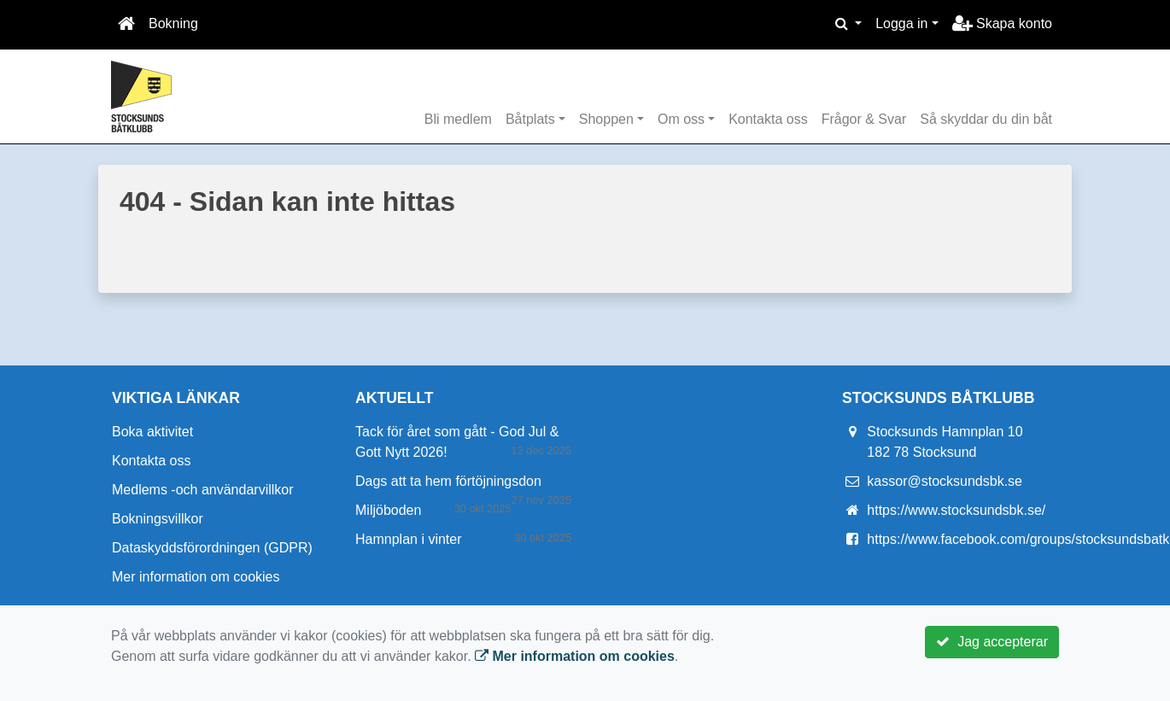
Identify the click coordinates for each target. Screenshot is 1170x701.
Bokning (173, 23)
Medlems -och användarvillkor (203, 489)
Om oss (681, 119)
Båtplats (530, 119)
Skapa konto (1002, 23)
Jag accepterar (992, 641)
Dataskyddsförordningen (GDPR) (212, 547)
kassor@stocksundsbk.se (944, 481)
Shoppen (606, 119)
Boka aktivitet (152, 431)
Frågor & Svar (864, 119)
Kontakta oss (768, 119)
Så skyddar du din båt (986, 119)
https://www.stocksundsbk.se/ (956, 510)
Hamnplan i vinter (408, 539)
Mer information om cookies (196, 577)
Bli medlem (458, 119)
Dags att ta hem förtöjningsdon (448, 481)
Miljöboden (388, 510)
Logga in (901, 23)
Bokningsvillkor (157, 518)
